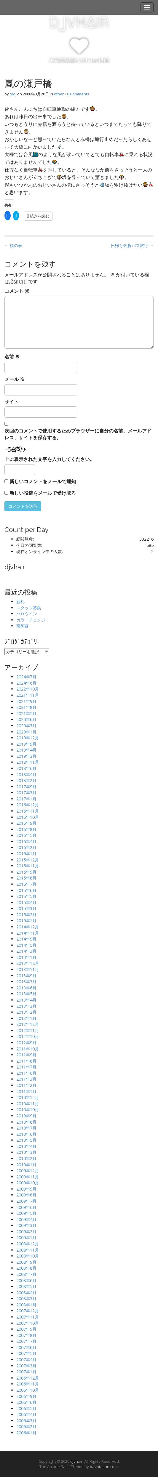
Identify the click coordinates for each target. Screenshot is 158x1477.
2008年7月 (26, 1274)
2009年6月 (26, 1207)
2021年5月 (26, 713)
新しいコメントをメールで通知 (42, 481)
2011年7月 (26, 1067)
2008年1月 (26, 1305)
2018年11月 (27, 762)
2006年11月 (27, 1384)
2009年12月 (27, 1170)
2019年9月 (26, 744)
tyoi (13, 94)
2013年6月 (26, 988)
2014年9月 (26, 939)
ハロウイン (26, 613)
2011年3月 (26, 1079)
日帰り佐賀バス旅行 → (132, 245)
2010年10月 (27, 1109)
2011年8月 (26, 1061)
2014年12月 (27, 927)
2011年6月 (26, 1073)
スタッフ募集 (28, 608)
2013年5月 (26, 994)
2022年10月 (27, 689)
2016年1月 (26, 853)
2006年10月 (27, 1390)
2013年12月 (27, 963)
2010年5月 (26, 1140)
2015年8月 (26, 878)
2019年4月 (26, 750)
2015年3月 (26, 908)
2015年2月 (26, 914)
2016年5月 (26, 835)
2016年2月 (26, 847)
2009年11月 (27, 1177)
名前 (12, 356)
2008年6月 (26, 1280)
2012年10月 (27, 1036)
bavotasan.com (104, 1466)
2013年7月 (26, 981)
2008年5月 (26, 1286)
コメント (16, 291)
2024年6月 (26, 683)
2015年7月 (26, 884)
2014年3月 (26, 951)
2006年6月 (26, 1402)
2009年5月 (26, 1213)
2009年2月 (26, 1231)
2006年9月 (26, 1396)
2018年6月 (26, 768)
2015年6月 (26, 890)
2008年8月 (26, 1268)
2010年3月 (26, 1152)
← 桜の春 (13, 245)
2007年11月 (27, 1317)
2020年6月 (26, 719)
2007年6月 (26, 1347)
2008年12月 (27, 1244)
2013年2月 (26, 1012)
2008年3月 (26, 1298)
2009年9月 (26, 1189)
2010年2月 (26, 1158)
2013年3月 (26, 1006)
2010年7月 (26, 1128)
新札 (20, 601)
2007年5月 (26, 1353)
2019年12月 (27, 738)
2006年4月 (26, 1414)
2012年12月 (27, 1024)
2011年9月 (26, 1055)
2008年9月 (26, 1262)
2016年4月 (26, 841)
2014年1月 (26, 957)
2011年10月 (27, 1049)
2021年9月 (26, 701)
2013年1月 (26, 1018)
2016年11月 (27, 811)
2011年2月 (26, 1085)
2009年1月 (26, 1237)
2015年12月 (27, 860)
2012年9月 (26, 1042)
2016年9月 (26, 823)
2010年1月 (26, 1164)
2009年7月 (26, 1201)
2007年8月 (26, 1335)
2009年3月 (26, 1225)
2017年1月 (26, 799)
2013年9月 (26, 975)
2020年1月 (26, 732)
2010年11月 (27, 1103)
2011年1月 (26, 1091)
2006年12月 (27, 1378)
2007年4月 (26, 1359)
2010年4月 (26, 1146)
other (59, 94)
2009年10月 (27, 1183)
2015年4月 (26, 902)
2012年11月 (27, 1030)
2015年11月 (27, 866)
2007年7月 (26, 1341)
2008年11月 (27, 1250)
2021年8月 (26, 707)
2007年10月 (27, 1323)
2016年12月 (27, 805)
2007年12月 (27, 1310)
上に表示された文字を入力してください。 (49, 459)
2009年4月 (26, 1219)
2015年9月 (26, 872)
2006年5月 (26, 1408)
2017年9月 (26, 786)
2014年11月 (27, 933)
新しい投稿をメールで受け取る (42, 493)
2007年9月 (26, 1329)
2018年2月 (26, 780)
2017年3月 (26, 792)
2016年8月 (26, 829)
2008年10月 (27, 1256)
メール (14, 379)
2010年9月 (26, 1116)
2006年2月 (26, 1426)
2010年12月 (27, 1097)
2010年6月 (26, 1134)
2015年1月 (26, 920)
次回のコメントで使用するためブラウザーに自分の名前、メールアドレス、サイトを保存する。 (77, 434)
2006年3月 (26, 1420)
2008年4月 (26, 1292)
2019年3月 (26, 756)
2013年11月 (27, 969)
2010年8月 (26, 1122)
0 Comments (78, 94)
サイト (11, 401)
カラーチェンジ (30, 620)
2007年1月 (26, 1372)
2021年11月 (27, 695)
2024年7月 (26, 677)
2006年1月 (26, 1433)
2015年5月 (26, 896)
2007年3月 (26, 1366)
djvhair (79, 21)
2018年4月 (26, 774)
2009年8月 (26, 1195)
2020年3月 (26, 725)
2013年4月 (26, 1000)
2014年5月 (26, 945)
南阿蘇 (22, 626)
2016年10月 (27, 817)
